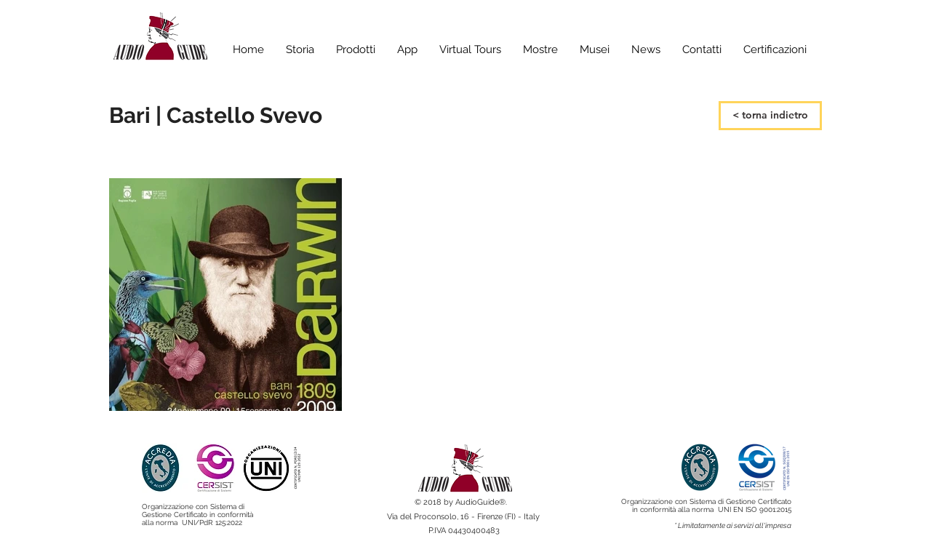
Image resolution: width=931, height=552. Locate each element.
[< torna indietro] (770, 115)
